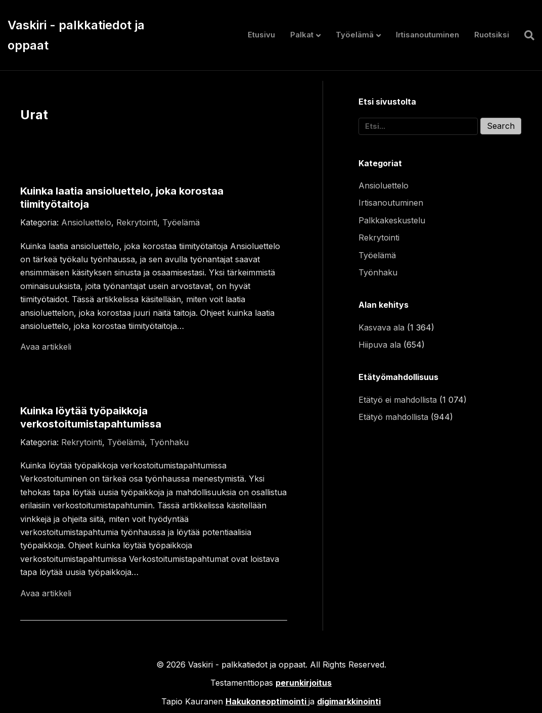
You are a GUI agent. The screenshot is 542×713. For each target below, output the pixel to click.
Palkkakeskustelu (391, 220)
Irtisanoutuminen (427, 34)
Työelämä (355, 34)
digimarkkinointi (349, 701)
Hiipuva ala (379, 345)
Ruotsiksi (491, 34)
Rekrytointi (136, 222)
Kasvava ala (381, 327)
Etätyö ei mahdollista (397, 400)
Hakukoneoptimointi (265, 701)
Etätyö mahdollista (393, 417)
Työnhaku (169, 442)
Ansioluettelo (86, 222)
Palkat (301, 34)
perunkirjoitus (304, 683)
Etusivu (261, 34)
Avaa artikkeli (45, 347)
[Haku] (525, 35)
